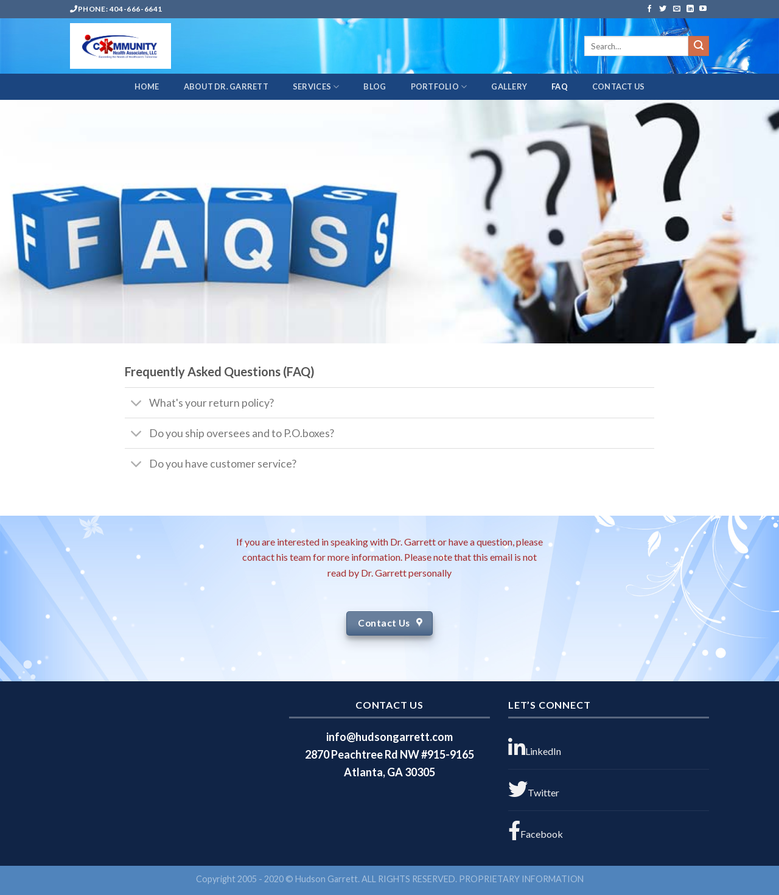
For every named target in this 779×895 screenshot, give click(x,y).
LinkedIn (534, 747)
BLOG (374, 86)
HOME (146, 86)
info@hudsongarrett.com (389, 736)
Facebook (535, 830)
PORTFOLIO (439, 87)
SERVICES (316, 87)
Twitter (533, 789)
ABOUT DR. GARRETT (226, 86)
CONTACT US (618, 86)
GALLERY (509, 86)
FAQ (559, 86)
